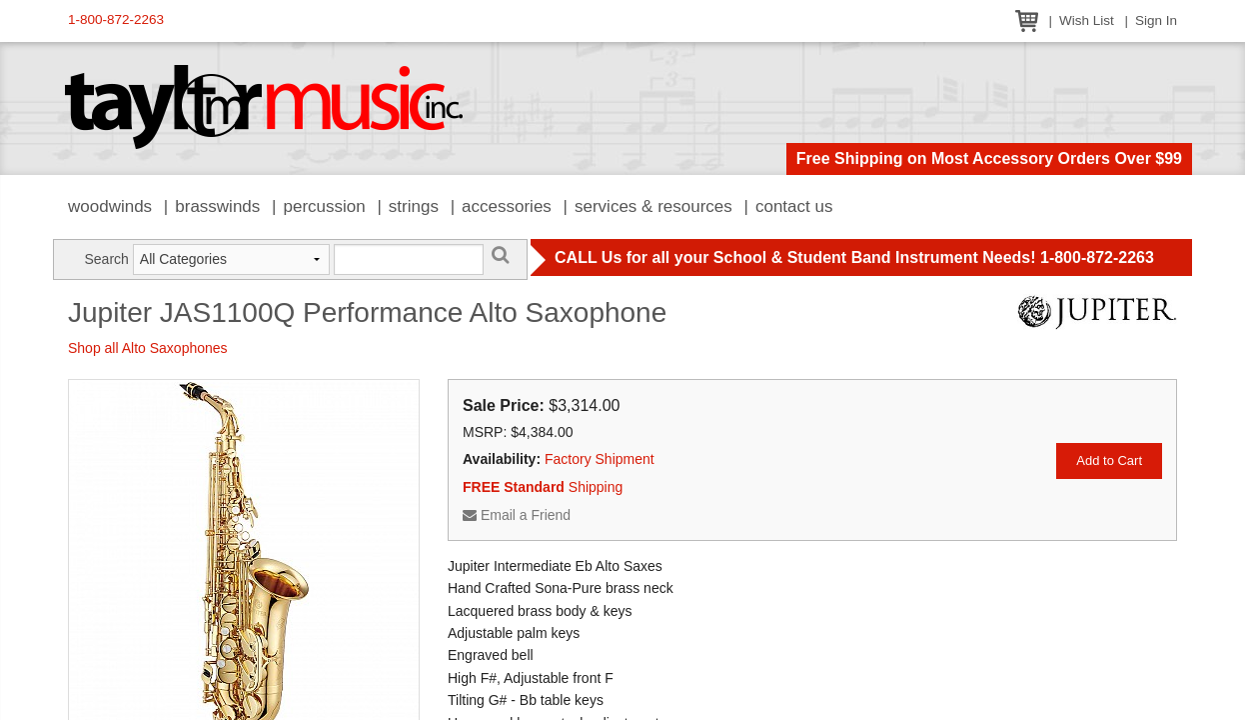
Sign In (1156, 20)
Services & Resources (653, 206)
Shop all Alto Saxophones (148, 348)
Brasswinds (217, 206)
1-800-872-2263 (116, 19)
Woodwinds (110, 206)
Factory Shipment (599, 459)
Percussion (324, 206)
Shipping (542, 487)
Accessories (507, 206)
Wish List (1086, 20)
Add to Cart (1109, 460)
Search (106, 259)
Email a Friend (517, 515)
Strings (414, 206)
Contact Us (794, 206)
